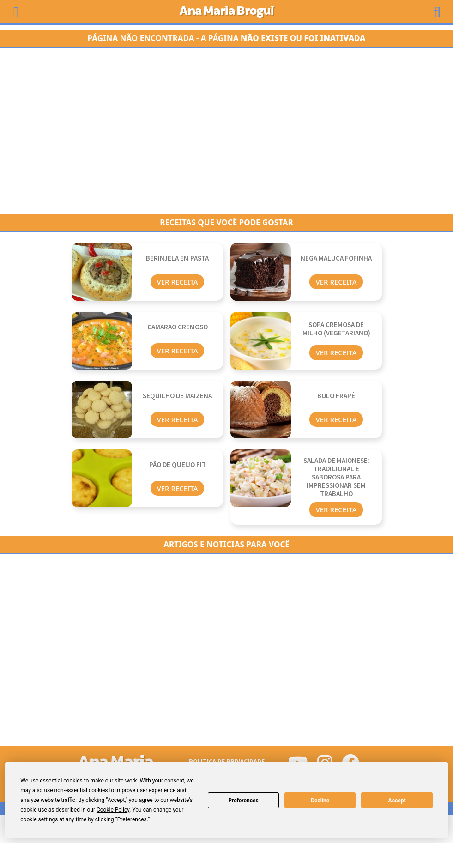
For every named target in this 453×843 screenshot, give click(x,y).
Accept (397, 800)
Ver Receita (177, 281)
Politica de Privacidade (227, 761)
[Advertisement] (227, 130)
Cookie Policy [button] (113, 810)
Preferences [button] (132, 819)
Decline (320, 800)
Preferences (243, 800)
